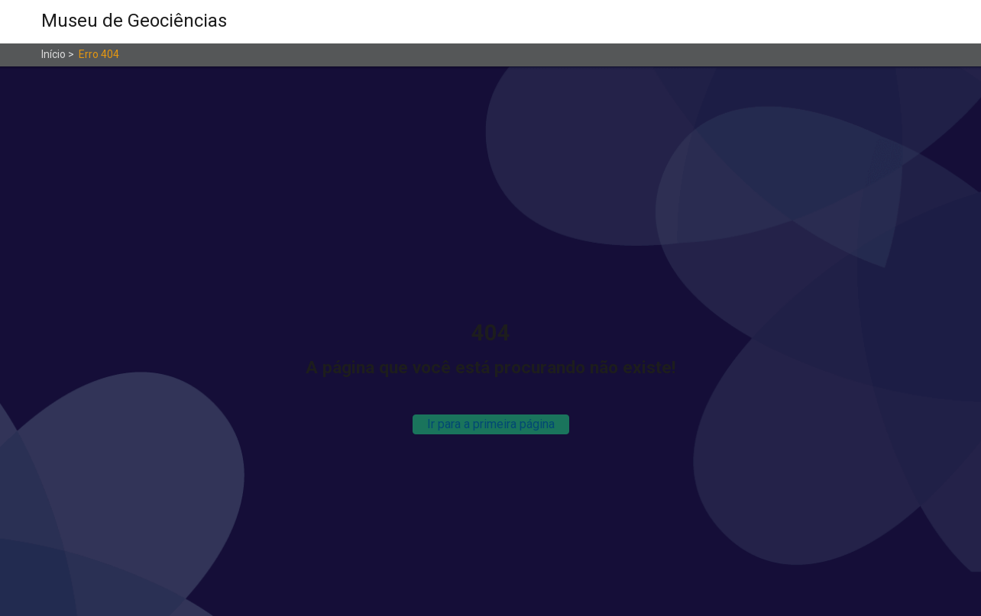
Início (53, 54)
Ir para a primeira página (491, 424)
